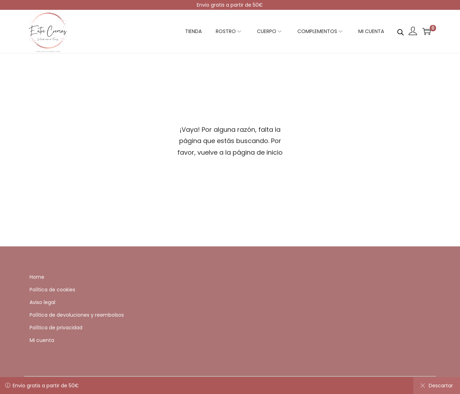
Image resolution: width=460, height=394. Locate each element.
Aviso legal (42, 302)
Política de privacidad (56, 327)
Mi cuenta (42, 340)
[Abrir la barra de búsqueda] (400, 31)
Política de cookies (52, 289)
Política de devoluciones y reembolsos (77, 314)
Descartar (436, 385)
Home (37, 276)
